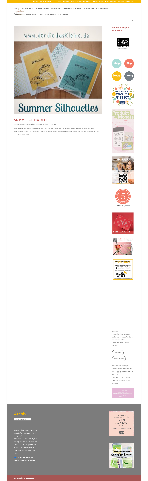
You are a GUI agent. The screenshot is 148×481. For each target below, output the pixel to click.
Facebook (58, 1)
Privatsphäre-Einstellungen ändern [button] (81, 1)
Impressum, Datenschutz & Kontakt (54, 14)
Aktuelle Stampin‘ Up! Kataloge (48, 8)
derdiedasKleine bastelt (24, 124)
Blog (16, 8)
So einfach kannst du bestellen (95, 8)
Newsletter (26, 8)
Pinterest (66, 1)
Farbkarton (117, 353)
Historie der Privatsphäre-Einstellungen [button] (105, 1)
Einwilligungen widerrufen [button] (126, 1)
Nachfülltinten (119, 359)
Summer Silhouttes (31, 120)
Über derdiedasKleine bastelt (25, 14)
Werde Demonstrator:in (47, 1)
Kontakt (35, 1)
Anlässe (53, 124)
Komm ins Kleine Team (72, 8)
